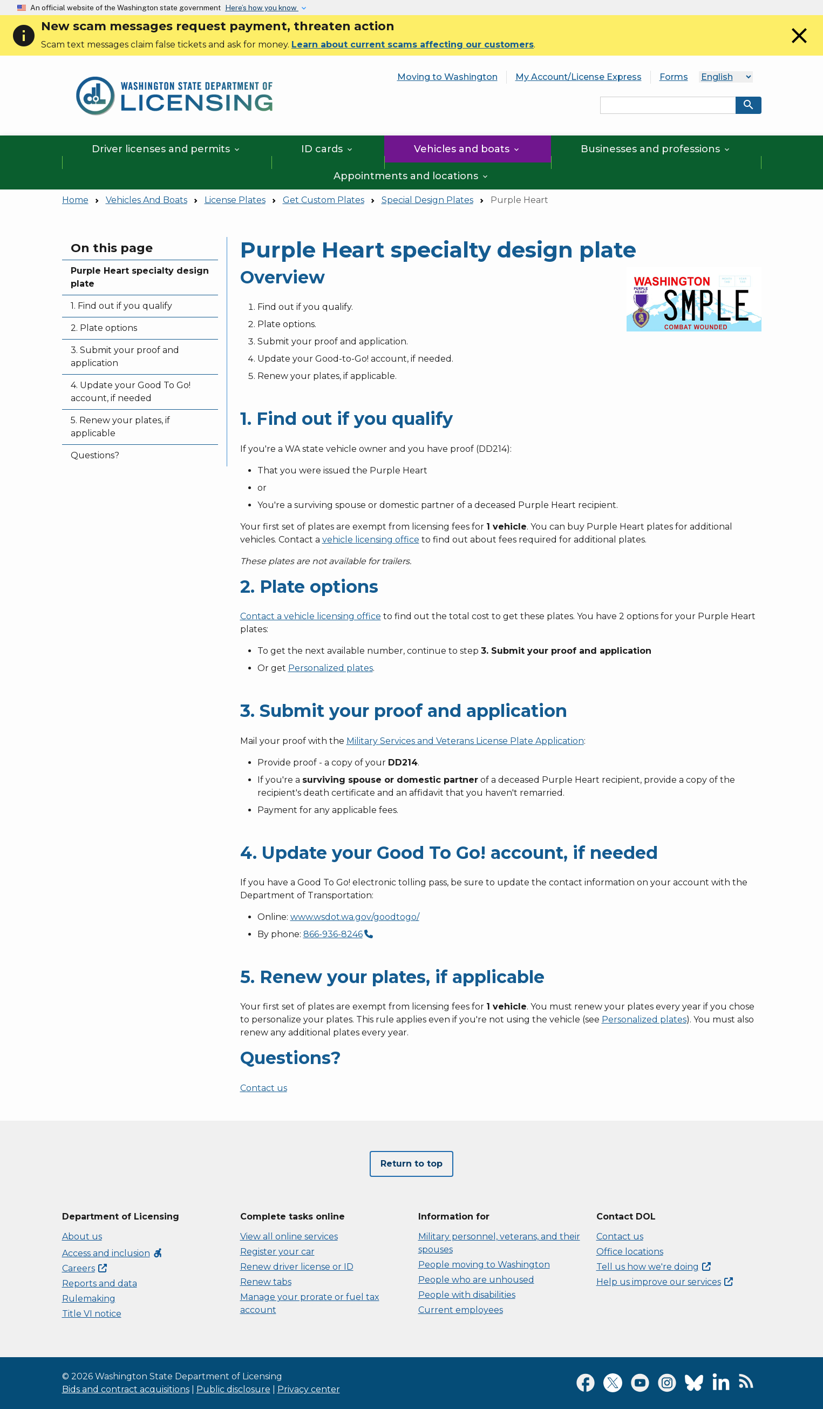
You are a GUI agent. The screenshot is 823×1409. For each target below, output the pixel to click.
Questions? (95, 455)
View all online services (289, 1236)
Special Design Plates (427, 200)
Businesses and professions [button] (656, 149)
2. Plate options (104, 328)
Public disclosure (233, 1389)
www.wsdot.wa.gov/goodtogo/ (354, 917)
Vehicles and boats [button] (467, 149)
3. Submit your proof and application (125, 356)
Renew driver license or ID (296, 1267)
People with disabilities (466, 1295)
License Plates (235, 200)
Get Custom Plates (323, 200)
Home (75, 200)
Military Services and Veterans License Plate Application (465, 741)
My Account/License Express (578, 77)
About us (82, 1236)
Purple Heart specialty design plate (140, 277)
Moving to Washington (447, 77)
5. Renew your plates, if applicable (120, 426)
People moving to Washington (484, 1264)
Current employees (460, 1310)
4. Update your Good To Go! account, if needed (131, 391)
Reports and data (99, 1283)
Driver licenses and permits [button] (166, 149)
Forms (673, 77)
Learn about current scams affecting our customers (412, 44)
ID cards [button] (327, 149)
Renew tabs (265, 1282)
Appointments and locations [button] (411, 176)
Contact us (263, 1088)
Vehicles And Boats (146, 200)
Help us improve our (664, 1282)
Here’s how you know (261, 7)
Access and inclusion (112, 1253)
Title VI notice (91, 1314)
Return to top (411, 1164)
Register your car (277, 1252)
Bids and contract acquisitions (125, 1389)
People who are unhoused (476, 1280)
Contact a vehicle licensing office (310, 616)
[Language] (726, 77)
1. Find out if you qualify (121, 306)
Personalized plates (330, 668)
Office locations (629, 1252)
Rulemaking (88, 1298)
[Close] (799, 45)
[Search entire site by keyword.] (668, 105)
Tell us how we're (653, 1267)
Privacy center (308, 1389)
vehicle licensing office (370, 539)
